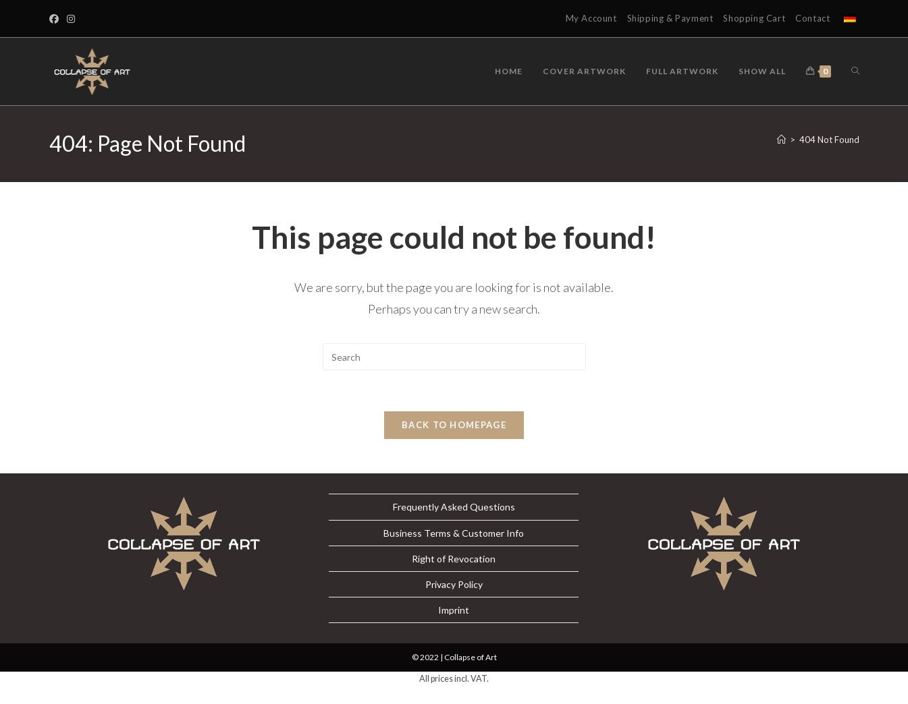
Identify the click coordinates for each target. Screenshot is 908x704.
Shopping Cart (754, 18)
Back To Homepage (454, 424)
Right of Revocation (454, 558)
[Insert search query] (454, 356)
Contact (812, 18)
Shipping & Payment (670, 18)
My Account (591, 18)
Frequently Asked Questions (454, 506)
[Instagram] (71, 19)
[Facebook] (56, 19)
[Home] (781, 139)
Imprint (453, 610)
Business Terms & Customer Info (453, 533)
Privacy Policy (454, 584)
